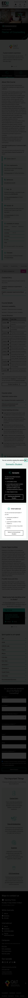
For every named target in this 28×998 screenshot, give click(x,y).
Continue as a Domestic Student (14, 497)
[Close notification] (26, 460)
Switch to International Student (14, 533)
